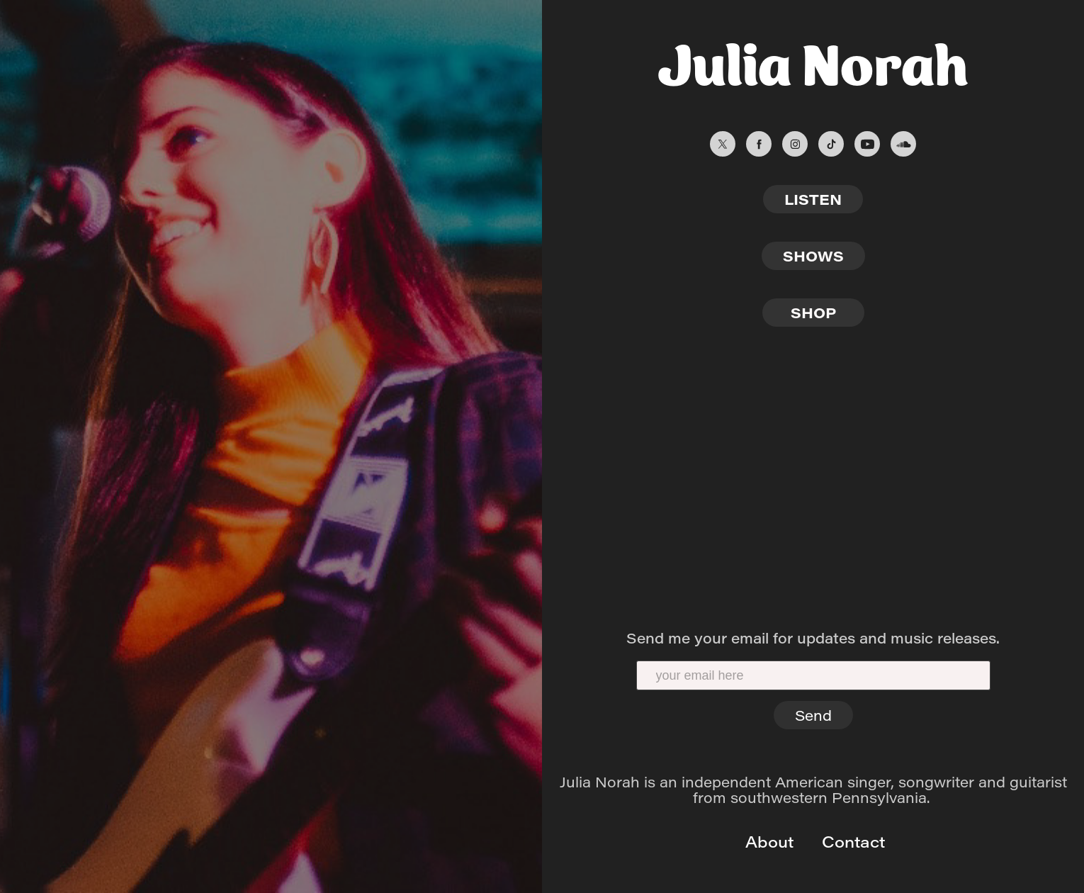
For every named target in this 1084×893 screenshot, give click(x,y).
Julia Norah (813, 60)
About (767, 841)
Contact (851, 841)
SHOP (813, 312)
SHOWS (813, 255)
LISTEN (813, 198)
